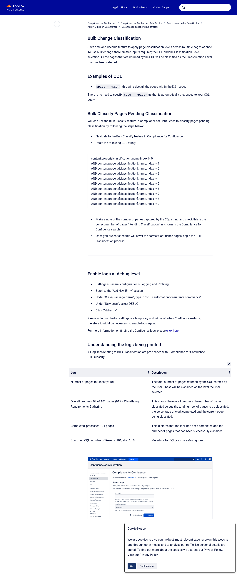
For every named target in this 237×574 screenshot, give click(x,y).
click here (172, 330)
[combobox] (205, 7)
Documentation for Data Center (182, 23)
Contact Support (161, 7)
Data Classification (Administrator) (140, 26)
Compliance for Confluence (102, 23)
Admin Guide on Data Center (102, 26)
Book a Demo (140, 7)
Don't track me (147, 566)
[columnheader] (109, 372)
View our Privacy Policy (143, 555)
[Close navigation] (57, 24)
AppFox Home (119, 7)
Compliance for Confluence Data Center (141, 23)
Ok (131, 566)
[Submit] (183, 7)
